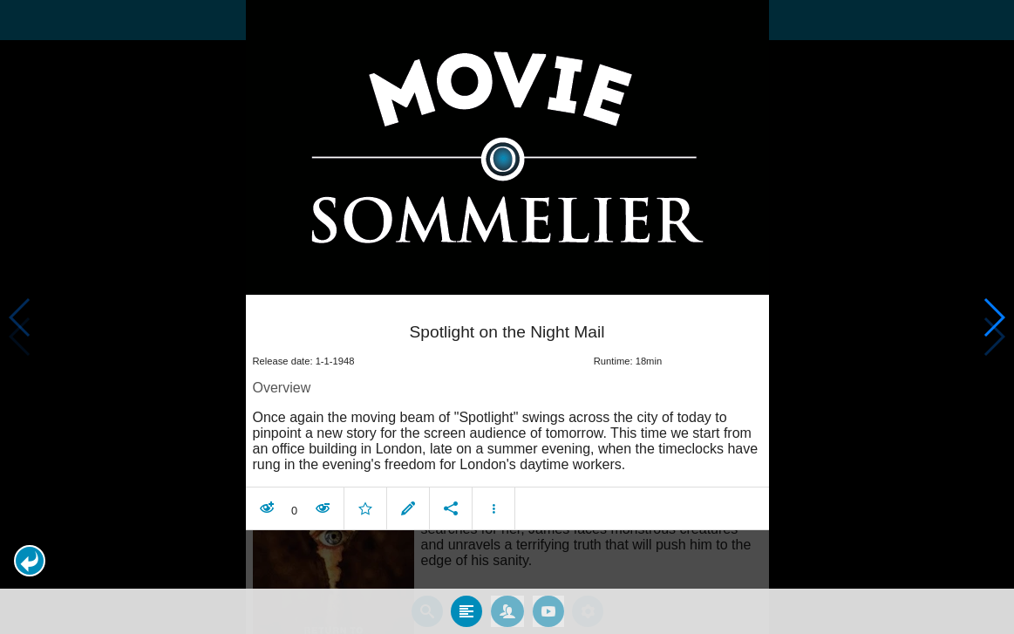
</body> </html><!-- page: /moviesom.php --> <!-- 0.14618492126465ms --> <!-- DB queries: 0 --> (507, 317)
